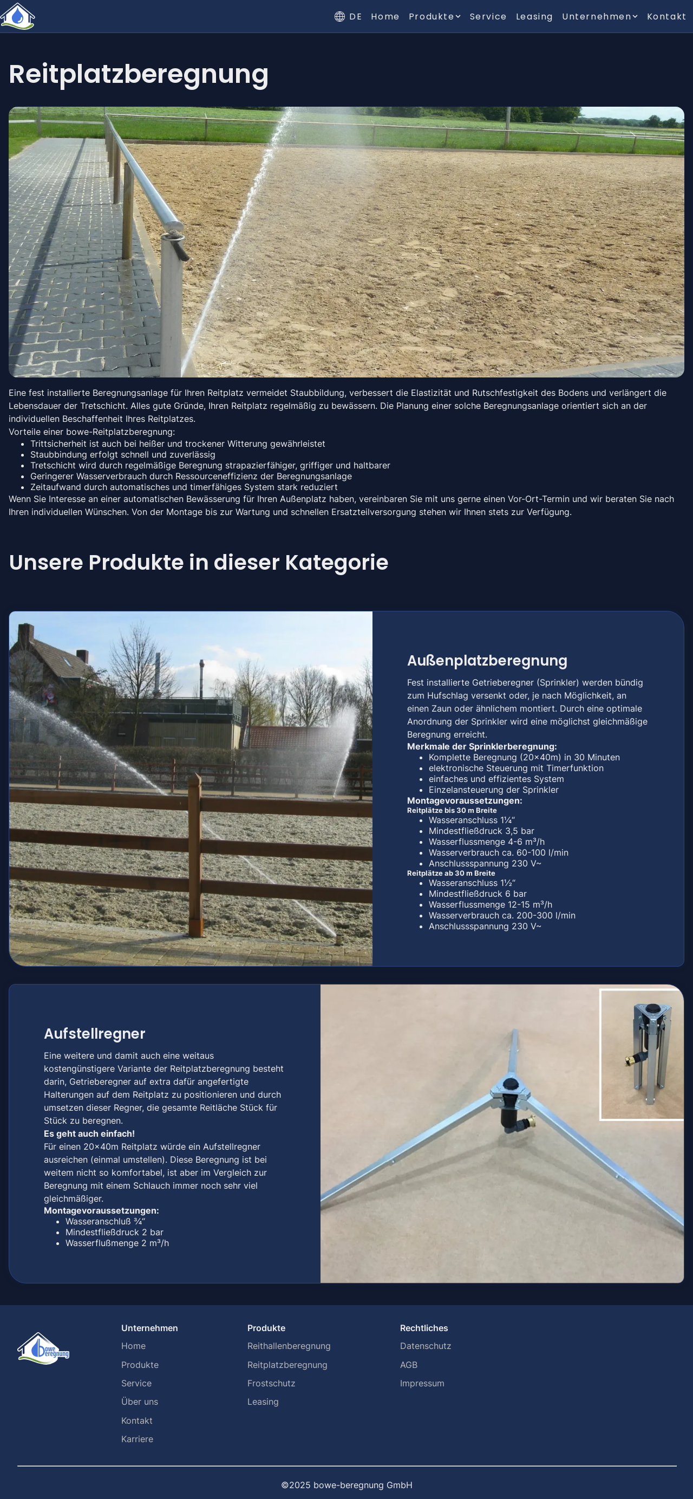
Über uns (139, 1401)
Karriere (137, 1438)
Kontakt (667, 16)
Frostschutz (271, 1383)
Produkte (140, 1364)
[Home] (17, 16)
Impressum (422, 1383)
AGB (408, 1364)
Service (488, 16)
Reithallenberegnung (289, 1345)
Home (385, 16)
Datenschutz (426, 1345)
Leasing (534, 16)
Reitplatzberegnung (287, 1364)
